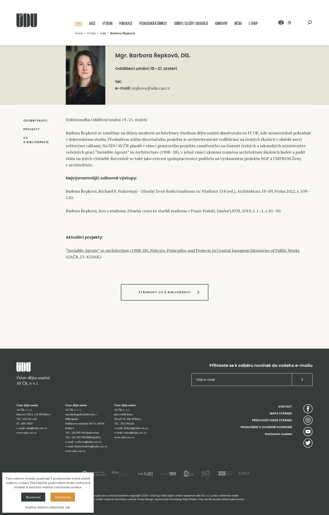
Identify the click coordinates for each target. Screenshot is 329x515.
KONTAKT (285, 406)
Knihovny (221, 23)
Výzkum (107, 23)
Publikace (126, 23)
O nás (78, 23)
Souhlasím (62, 497)
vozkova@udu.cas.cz (88, 441)
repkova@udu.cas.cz (151, 88)
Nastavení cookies (278, 434)
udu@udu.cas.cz (36, 428)
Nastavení (33, 497)
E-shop (253, 23)
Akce (92, 23)
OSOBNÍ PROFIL (35, 121)
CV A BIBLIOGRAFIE (36, 140)
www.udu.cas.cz (26, 432)
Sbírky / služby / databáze (191, 23)
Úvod (79, 33)
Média (238, 23)
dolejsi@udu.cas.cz (136, 428)
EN (289, 23)
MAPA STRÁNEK (281, 413)
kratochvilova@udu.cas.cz (91, 446)
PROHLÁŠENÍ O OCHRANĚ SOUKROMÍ (266, 427)
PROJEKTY (31, 129)
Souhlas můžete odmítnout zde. (48, 507)
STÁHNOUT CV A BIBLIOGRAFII (164, 292)
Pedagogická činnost (153, 23)
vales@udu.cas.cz (135, 432)
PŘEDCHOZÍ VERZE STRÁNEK (272, 420)
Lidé (103, 33)
